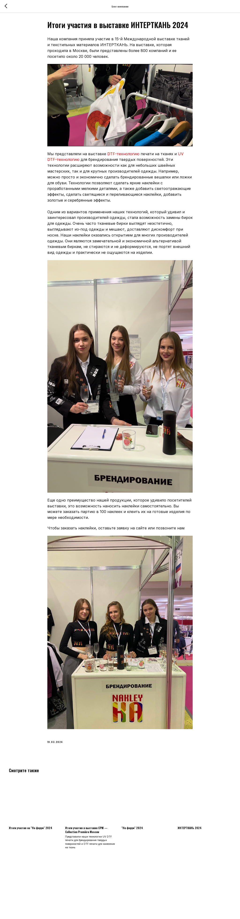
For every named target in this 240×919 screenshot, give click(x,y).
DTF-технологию (123, 156)
